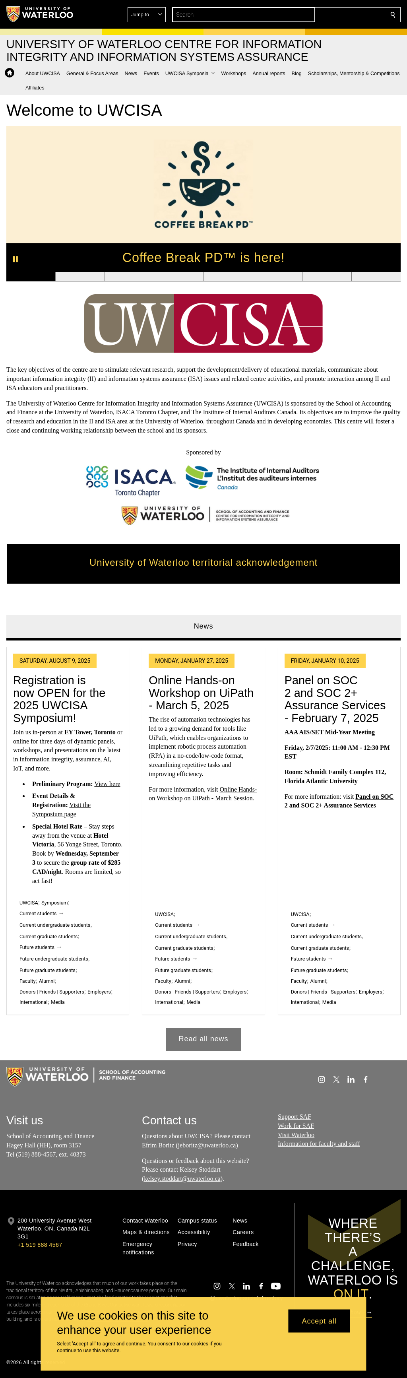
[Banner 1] (30, 276)
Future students (36, 947)
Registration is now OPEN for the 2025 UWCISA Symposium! (59, 699)
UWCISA (28, 903)
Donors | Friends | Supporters (51, 992)
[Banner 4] (178, 276)
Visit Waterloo (296, 1134)
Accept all (319, 1321)
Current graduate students (48, 936)
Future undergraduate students (53, 959)
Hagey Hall (20, 1145)
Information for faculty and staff (319, 1143)
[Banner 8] (376, 276)
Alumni (46, 981)
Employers (99, 992)
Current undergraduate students (54, 925)
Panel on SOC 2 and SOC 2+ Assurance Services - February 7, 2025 (335, 699)
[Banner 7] (326, 276)
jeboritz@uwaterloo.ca (207, 1145)
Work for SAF (296, 1125)
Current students (38, 913)
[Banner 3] (129, 276)
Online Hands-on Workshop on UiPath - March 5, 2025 (201, 693)
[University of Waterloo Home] (40, 14)
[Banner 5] (228, 276)
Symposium (54, 903)
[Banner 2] (80, 276)
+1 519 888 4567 (39, 1245)
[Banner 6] (277, 276)
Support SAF (294, 1116)
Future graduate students (47, 970)
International (33, 1002)
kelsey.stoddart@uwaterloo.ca (182, 1178)
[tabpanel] (203, 845)
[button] (335, 15)
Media (58, 1002)
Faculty (27, 981)
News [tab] (203, 626)
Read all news (204, 1039)
